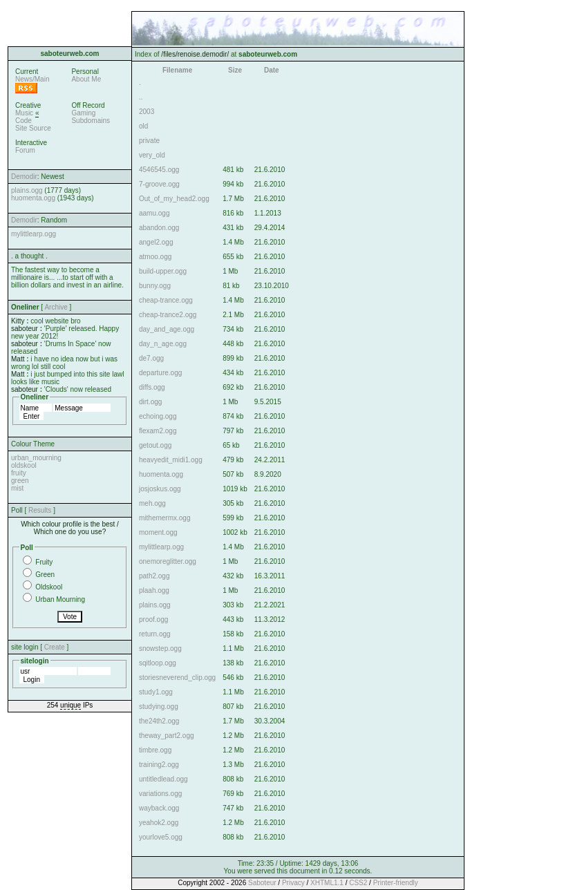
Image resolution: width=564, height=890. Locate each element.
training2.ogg (159, 764)
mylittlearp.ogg (33, 234)
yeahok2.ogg (158, 822)
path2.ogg (154, 576)
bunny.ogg (155, 286)
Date (271, 70)
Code (23, 120)
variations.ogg (160, 793)
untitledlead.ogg (163, 779)
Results (39, 510)
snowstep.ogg (160, 648)
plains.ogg (27, 190)
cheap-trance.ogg (166, 300)
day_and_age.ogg (166, 329)
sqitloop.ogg (157, 663)
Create (54, 647)
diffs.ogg (152, 387)
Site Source (33, 128)
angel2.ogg (156, 242)
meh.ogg (152, 503)
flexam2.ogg (157, 431)
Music (24, 113)
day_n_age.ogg (163, 344)
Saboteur (262, 883)
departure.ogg (160, 373)
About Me (86, 79)
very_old (152, 155)
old (143, 126)
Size (235, 70)
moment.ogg (158, 532)
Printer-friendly (395, 883)
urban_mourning (36, 458)
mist (17, 488)
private (149, 140)
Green (45, 574)
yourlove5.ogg (160, 837)
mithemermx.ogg (164, 518)
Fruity (44, 562)
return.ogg (155, 634)
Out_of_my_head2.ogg (174, 198)
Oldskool (48, 587)
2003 (146, 111)
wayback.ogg (159, 808)
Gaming (83, 113)
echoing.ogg (158, 416)
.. (141, 97)
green (20, 480)
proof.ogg (153, 619)
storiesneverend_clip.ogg (177, 677)
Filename (177, 70)
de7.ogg (151, 358)
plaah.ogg (154, 590)
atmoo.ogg (155, 257)
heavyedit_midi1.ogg (171, 460)
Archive (55, 307)
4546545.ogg (159, 169)
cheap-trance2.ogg (167, 315)
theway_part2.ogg (166, 735)
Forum (25, 150)
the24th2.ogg (159, 721)
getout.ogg (155, 445)
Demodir (24, 176)
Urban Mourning (60, 599)
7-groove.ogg (159, 184)
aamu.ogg (154, 213)
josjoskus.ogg (160, 489)
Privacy (293, 883)
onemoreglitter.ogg (167, 561)
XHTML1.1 (327, 883)
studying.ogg (158, 706)
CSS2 (358, 883)
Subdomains (90, 120)
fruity (18, 473)
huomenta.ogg (33, 198)
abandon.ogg (159, 227)
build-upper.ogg (163, 271)
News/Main (32, 79)
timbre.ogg (155, 750)
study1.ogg (156, 692)
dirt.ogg (150, 402)
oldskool (24, 465)
